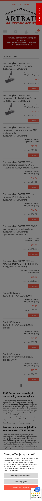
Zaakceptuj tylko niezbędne (21, 475)
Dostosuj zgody (21, 482)
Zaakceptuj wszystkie (21, 488)
